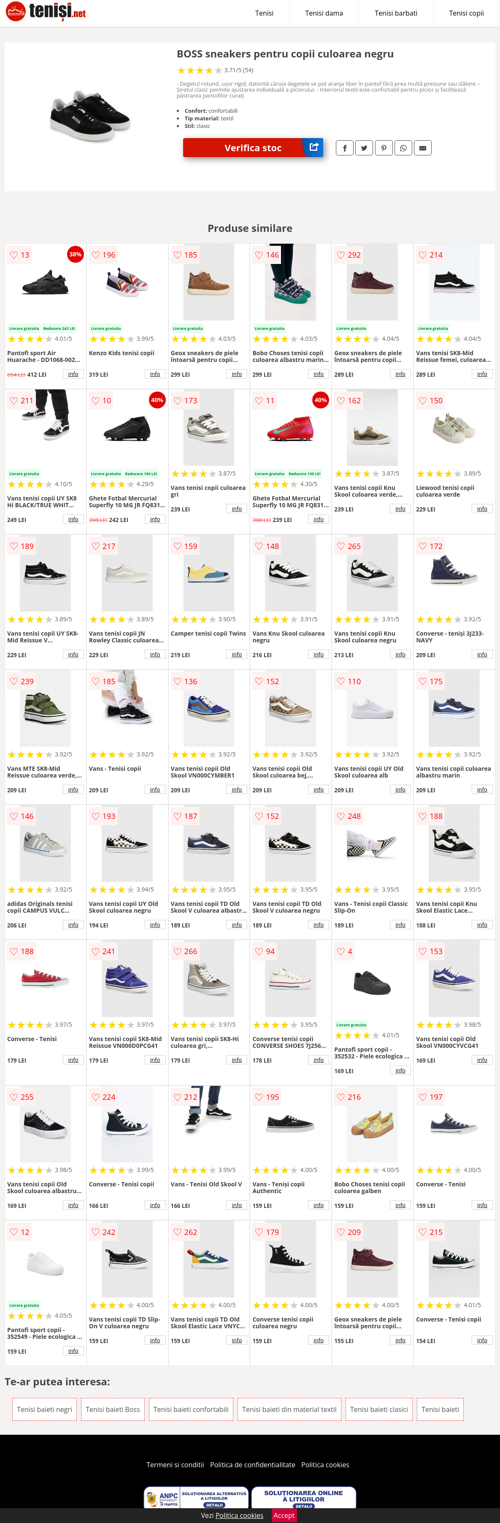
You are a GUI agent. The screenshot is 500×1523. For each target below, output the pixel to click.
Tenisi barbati (396, 13)
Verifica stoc (273, 147)
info (73, 374)
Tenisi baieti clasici (379, 1409)
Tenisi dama (324, 13)
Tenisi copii (466, 13)
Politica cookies (325, 1464)
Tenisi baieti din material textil (289, 1409)
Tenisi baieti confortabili (191, 1409)
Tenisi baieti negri (44, 1409)
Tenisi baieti (440, 1409)
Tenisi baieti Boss (113, 1409)
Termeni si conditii (175, 1464)
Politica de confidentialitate (252, 1464)
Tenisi (264, 13)
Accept (284, 1515)
